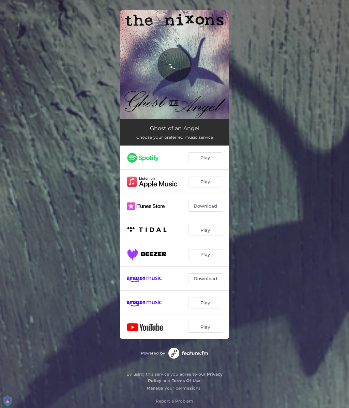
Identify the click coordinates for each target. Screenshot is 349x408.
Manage (155, 388)
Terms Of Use (186, 380)
